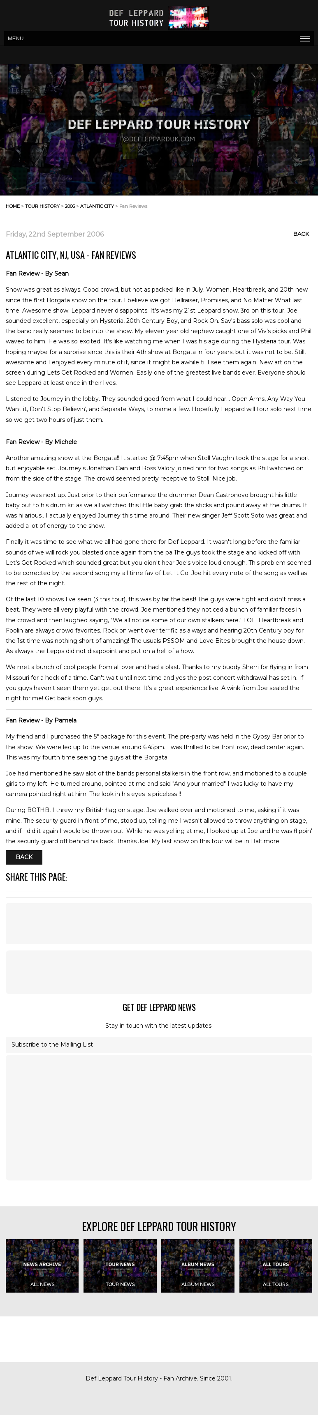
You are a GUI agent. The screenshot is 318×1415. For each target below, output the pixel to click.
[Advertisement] (159, 923)
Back (301, 233)
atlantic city (97, 206)
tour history (42, 206)
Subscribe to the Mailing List (52, 1044)
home (13, 206)
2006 (70, 206)
